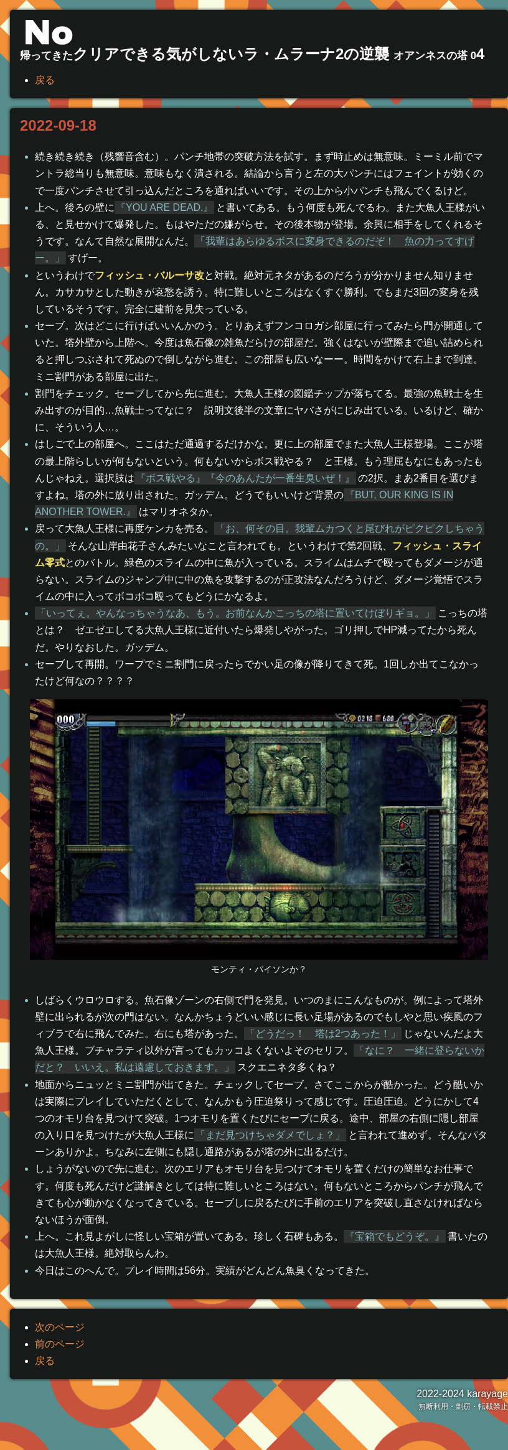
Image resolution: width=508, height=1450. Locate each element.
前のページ (60, 1344)
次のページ (60, 1327)
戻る (45, 80)
